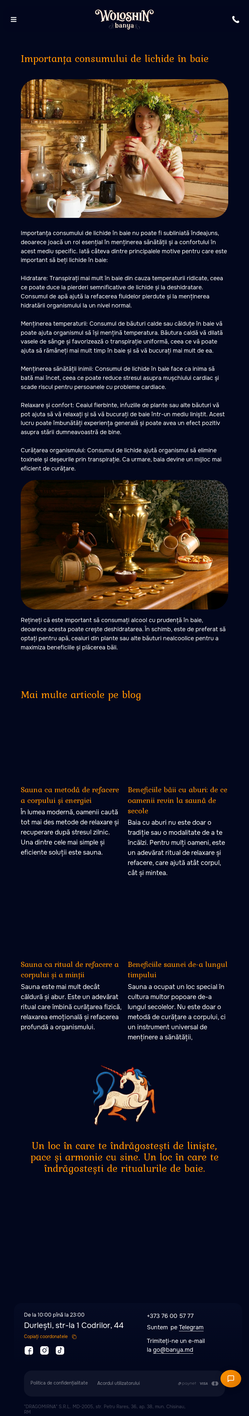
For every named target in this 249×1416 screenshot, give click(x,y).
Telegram (191, 1327)
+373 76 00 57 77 (170, 1316)
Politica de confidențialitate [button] (59, 1383)
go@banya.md (173, 1349)
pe (175, 1327)
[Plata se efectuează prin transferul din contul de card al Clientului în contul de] (198, 1383)
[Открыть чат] (230, 1378)
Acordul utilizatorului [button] (118, 1383)
